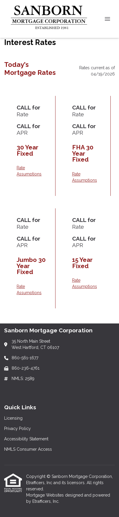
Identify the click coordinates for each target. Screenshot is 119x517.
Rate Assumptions (29, 170)
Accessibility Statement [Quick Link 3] (26, 439)
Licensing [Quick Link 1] (13, 418)
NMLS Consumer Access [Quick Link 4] (28, 449)
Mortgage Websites (45, 495)
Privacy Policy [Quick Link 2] (17, 428)
